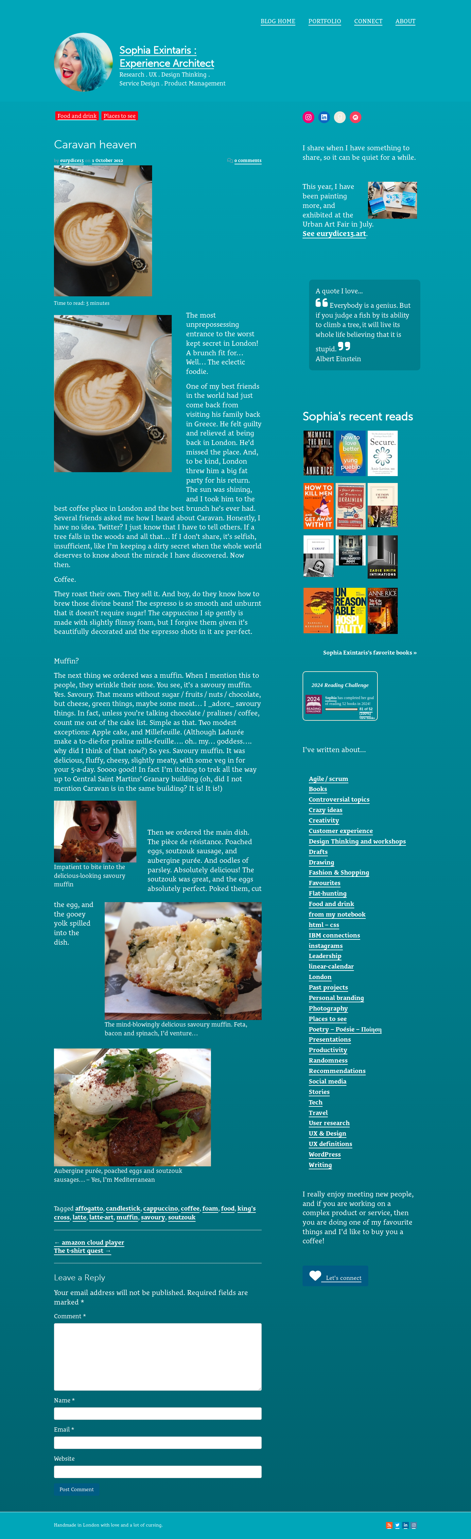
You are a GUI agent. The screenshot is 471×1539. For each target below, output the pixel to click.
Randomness (328, 1060)
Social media (327, 1081)
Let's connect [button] (335, 1276)
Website (64, 1458)
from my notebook (337, 914)
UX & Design (327, 1133)
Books (318, 788)
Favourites (324, 882)
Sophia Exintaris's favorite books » (370, 652)
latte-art (101, 1217)
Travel (318, 1112)
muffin (127, 1217)
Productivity (328, 1049)
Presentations (330, 1039)
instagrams (326, 945)
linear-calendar (331, 966)
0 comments (248, 160)
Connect (368, 21)
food (228, 1208)
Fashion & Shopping (339, 872)
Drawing (321, 862)
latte (79, 1217)
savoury (153, 1217)
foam (210, 1208)
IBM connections (334, 935)
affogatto (89, 1208)
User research (329, 1122)
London (320, 976)
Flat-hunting (328, 893)
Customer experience (341, 830)
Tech (316, 1102)
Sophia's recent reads (358, 416)
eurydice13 (72, 160)
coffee (190, 1208)
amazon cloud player (89, 1242)
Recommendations (337, 1070)
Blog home (278, 21)
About (405, 21)
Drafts (318, 851)
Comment (70, 1316)
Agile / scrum (328, 778)
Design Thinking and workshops (357, 841)
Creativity (324, 820)
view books (367, 718)
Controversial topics (339, 799)
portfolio (324, 21)
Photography (328, 1008)
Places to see (120, 115)
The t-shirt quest (82, 1250)
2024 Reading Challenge (340, 685)
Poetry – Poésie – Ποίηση (345, 1029)
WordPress (325, 1154)
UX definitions (330, 1143)
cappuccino (160, 1208)
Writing (320, 1164)
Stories (319, 1091)
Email (64, 1429)
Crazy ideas (325, 809)
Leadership (325, 955)
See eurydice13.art (334, 233)
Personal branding (336, 997)
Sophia (331, 697)
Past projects (328, 987)
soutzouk (182, 1217)
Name (64, 1400)
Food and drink (77, 115)
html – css (324, 924)
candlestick (123, 1208)
